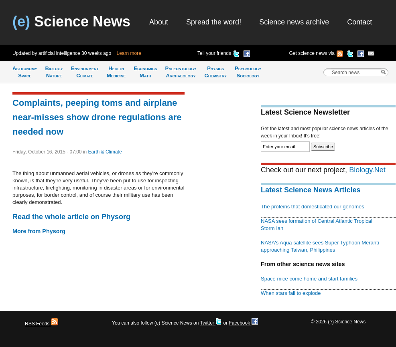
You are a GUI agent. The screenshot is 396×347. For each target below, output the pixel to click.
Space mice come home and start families (309, 279)
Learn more (129, 53)
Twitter (211, 323)
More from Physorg (38, 231)
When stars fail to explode (291, 293)
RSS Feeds (41, 324)
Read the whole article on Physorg (71, 217)
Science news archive (294, 22)
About (158, 22)
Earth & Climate (105, 152)
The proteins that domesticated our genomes (312, 207)
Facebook (243, 323)
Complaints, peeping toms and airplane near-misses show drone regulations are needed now (97, 117)
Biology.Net (367, 170)
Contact (359, 22)
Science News (71, 21)
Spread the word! (213, 22)
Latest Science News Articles (310, 190)
